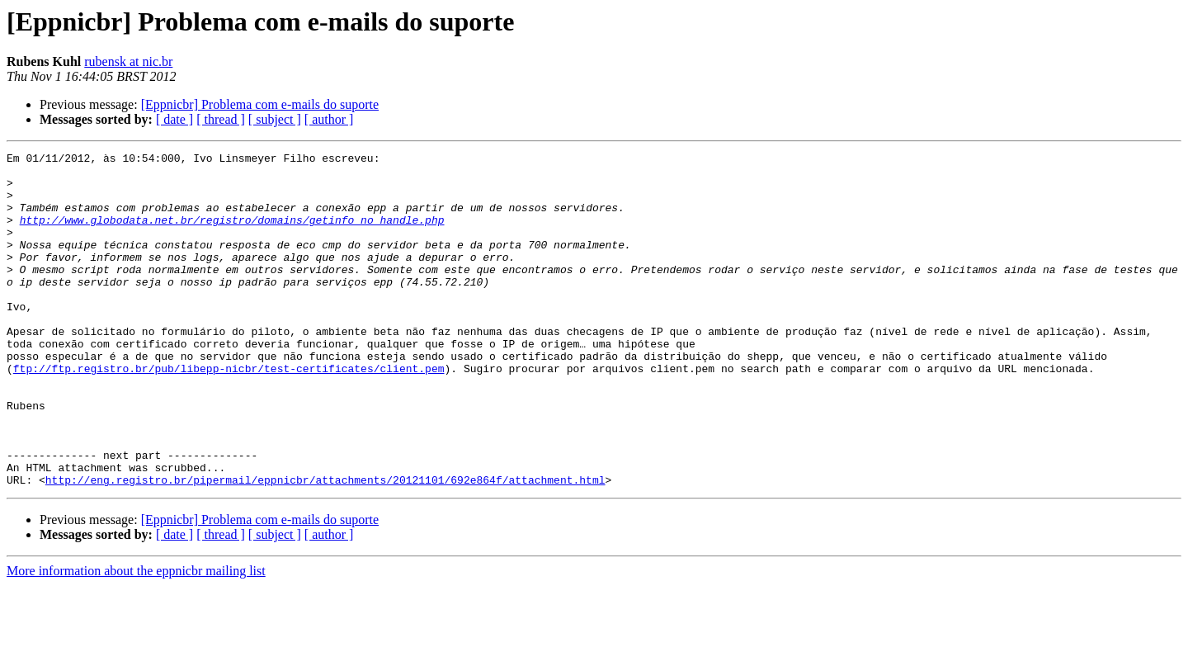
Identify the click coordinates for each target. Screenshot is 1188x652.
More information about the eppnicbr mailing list (136, 638)
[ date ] (174, 119)
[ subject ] (274, 119)
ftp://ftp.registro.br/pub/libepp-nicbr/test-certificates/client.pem (229, 412)
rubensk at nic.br (128, 61)
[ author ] (329, 119)
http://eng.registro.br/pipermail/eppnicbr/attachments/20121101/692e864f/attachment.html (325, 546)
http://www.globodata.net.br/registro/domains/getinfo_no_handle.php (232, 234)
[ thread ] (220, 119)
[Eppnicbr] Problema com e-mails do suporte (260, 104)
